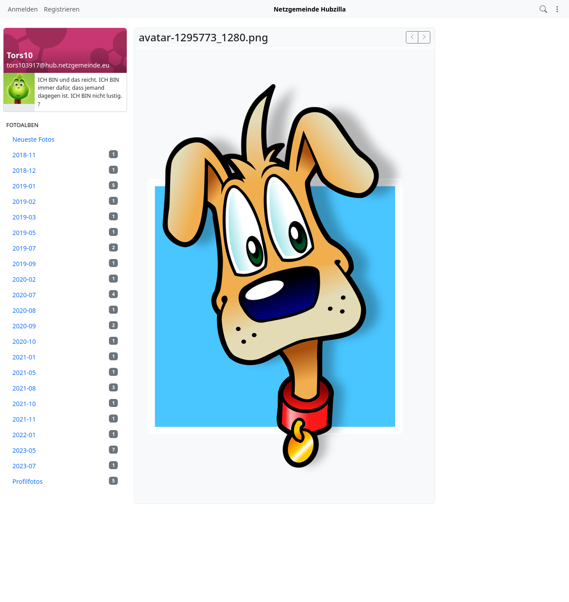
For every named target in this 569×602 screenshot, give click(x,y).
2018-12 (65, 170)
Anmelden (23, 9)
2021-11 (65, 419)
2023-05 (65, 450)
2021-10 (65, 403)
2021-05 (65, 372)
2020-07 (65, 294)
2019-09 (65, 263)
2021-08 (65, 387)
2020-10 (65, 341)
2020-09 (65, 325)
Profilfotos (65, 481)
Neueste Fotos (33, 139)
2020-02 (65, 279)
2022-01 (65, 434)
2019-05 (65, 232)
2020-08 (65, 310)
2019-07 (65, 247)
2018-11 (65, 154)
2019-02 (65, 201)
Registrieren (62, 9)
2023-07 (65, 465)
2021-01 (65, 356)
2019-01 (65, 185)
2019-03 (65, 216)
